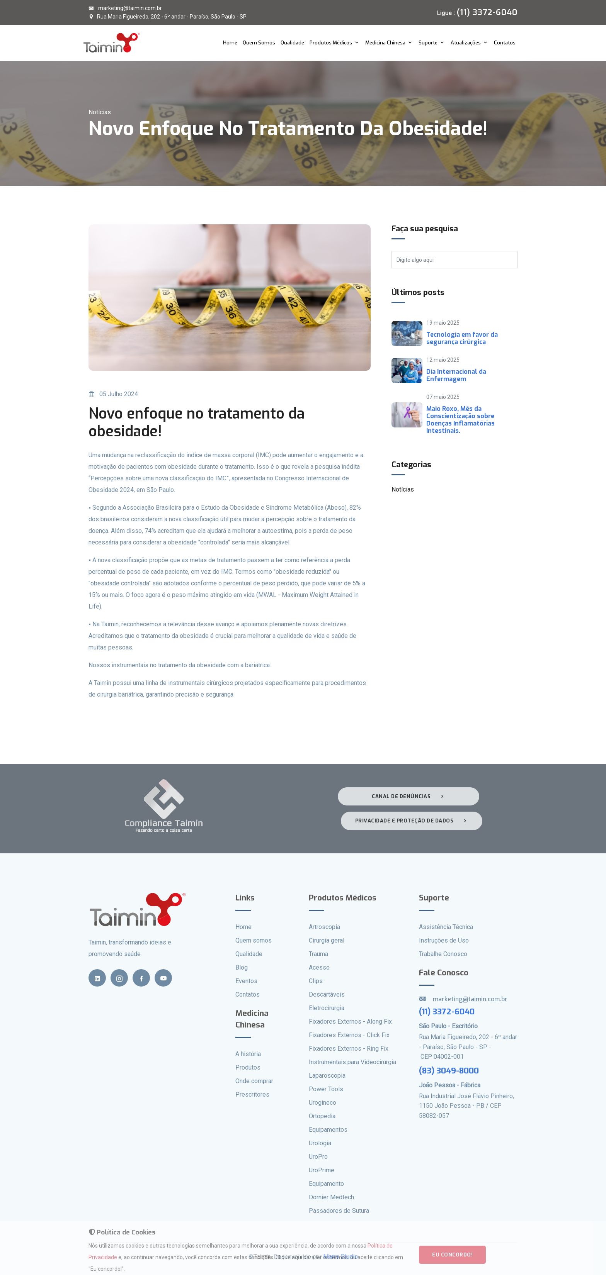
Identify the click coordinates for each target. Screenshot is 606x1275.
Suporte (428, 42)
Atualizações (466, 42)
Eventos (246, 981)
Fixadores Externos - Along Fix (350, 1021)
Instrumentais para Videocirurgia (352, 1062)
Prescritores (252, 1094)
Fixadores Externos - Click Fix (349, 1035)
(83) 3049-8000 (449, 1070)
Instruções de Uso (444, 940)
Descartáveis (327, 994)
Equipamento (326, 1183)
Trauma (318, 954)
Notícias (403, 489)
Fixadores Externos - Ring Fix (348, 1048)
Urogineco (322, 1102)
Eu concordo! (452, 1257)
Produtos (247, 1067)
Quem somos (253, 940)
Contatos (505, 42)
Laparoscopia (327, 1075)
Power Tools (326, 1089)
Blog (241, 967)
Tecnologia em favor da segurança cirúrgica (462, 338)
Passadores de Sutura (339, 1210)
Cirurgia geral (326, 940)
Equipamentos (328, 1129)
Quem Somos (259, 42)
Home (230, 42)
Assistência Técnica (446, 927)
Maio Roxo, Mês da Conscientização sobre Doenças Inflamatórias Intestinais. (460, 420)
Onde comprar (254, 1081)
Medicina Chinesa (385, 42)
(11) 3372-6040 (447, 1011)
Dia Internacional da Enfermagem (456, 375)
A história (248, 1054)
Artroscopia (324, 927)
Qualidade (292, 42)
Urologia (320, 1143)
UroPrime (321, 1170)
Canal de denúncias (406, 796)
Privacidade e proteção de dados (413, 820)
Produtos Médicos (331, 42)
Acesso (319, 967)
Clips (316, 981)
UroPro (318, 1156)
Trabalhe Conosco (443, 954)
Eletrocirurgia (326, 1008)
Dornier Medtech (331, 1197)
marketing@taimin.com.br (125, 8)
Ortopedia (322, 1116)
